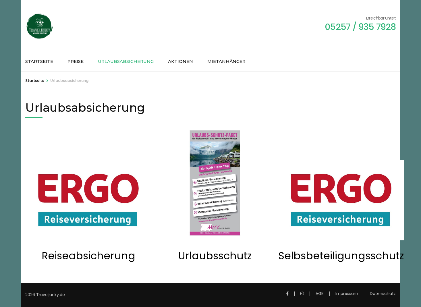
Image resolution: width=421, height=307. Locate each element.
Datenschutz (383, 293)
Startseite (39, 61)
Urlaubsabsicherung (126, 61)
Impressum (346, 293)
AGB (320, 293)
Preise (75, 61)
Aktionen (180, 61)
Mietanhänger (226, 61)
